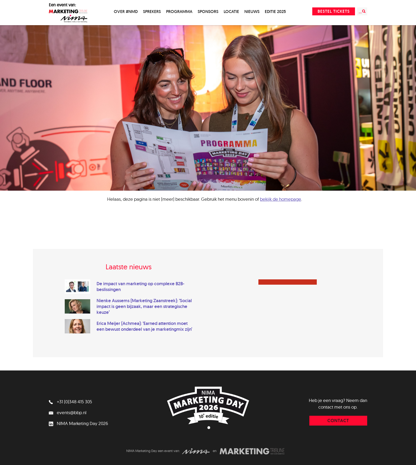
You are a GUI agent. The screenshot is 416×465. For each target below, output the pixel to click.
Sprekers (152, 11)
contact (338, 420)
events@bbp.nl (67, 412)
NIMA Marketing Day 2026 (78, 423)
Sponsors (208, 11)
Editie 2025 (275, 11)
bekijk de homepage (280, 199)
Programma (179, 11)
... (362, 11)
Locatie (231, 11)
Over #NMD (126, 11)
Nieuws (251, 11)
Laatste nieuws (128, 266)
